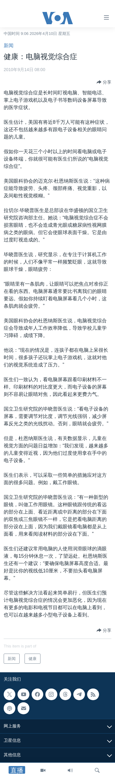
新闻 (8, 45)
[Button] (104, 82)
